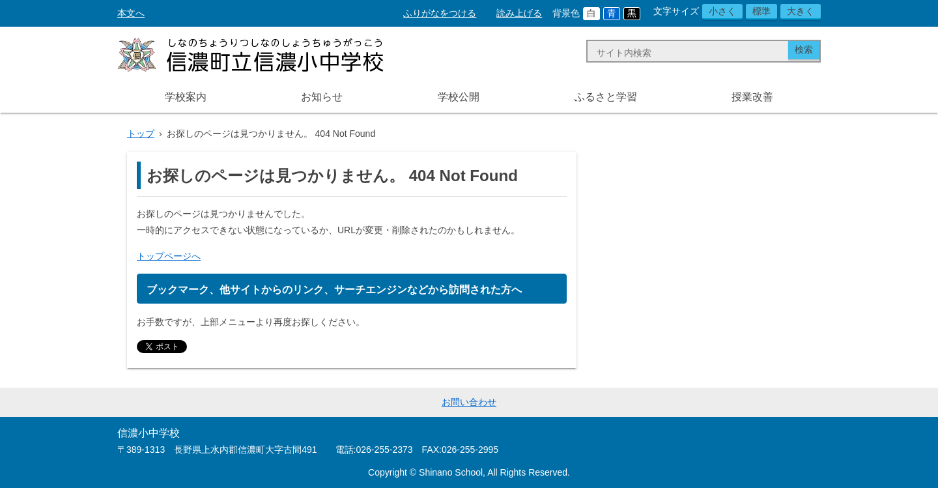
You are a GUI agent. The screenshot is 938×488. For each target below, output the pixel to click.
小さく (722, 11)
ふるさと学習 (606, 96)
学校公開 (458, 96)
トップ (140, 133)
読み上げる (519, 13)
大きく (800, 11)
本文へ (131, 13)
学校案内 (185, 96)
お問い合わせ (469, 402)
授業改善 (752, 96)
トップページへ (169, 256)
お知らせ (322, 96)
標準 (761, 11)
